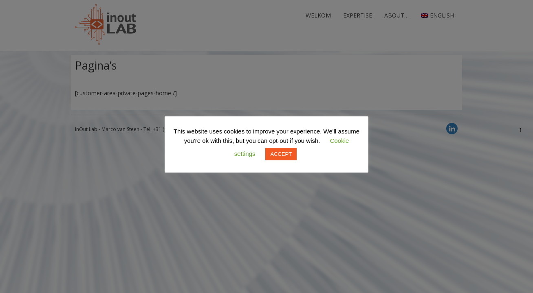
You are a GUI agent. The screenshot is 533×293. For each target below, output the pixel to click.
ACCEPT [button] (281, 154)
